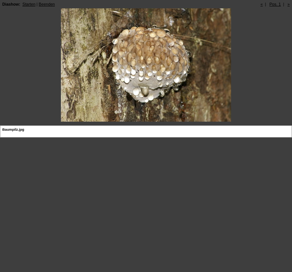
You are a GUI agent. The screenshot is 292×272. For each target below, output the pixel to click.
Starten (28, 4)
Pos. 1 (275, 4)
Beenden (47, 4)
